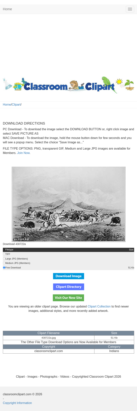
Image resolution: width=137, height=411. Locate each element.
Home (7, 9)
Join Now (22, 153)
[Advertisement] (68, 44)
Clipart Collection (99, 306)
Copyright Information (17, 403)
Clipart (16, 104)
